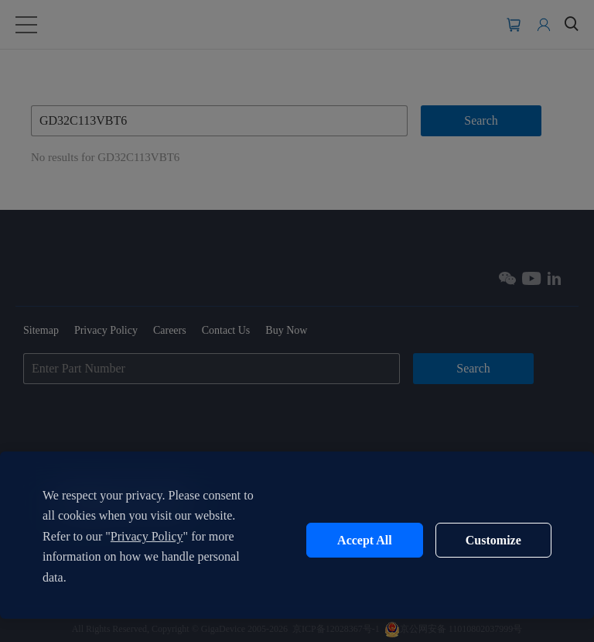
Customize (493, 540)
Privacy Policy (147, 536)
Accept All (364, 540)
